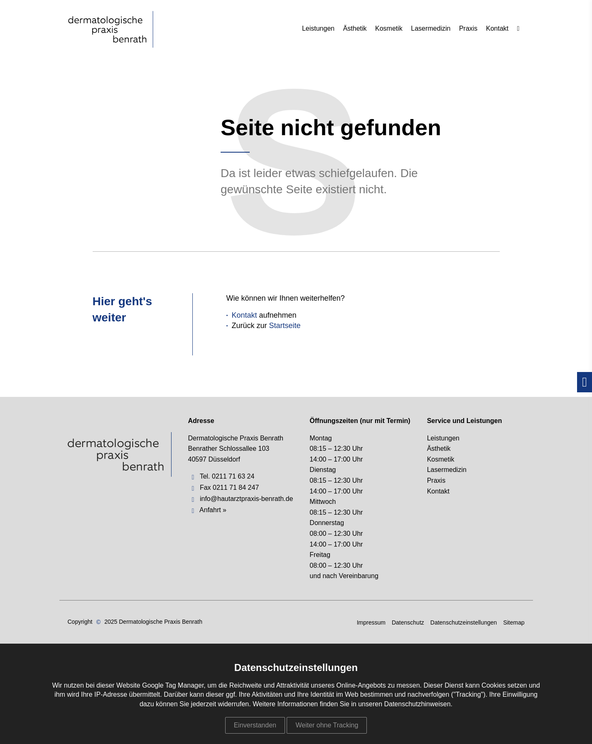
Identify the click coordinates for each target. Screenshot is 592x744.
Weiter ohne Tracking (326, 725)
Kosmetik (389, 28)
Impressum (371, 622)
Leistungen (318, 28)
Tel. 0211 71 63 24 (227, 476)
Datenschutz (408, 622)
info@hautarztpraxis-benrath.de (246, 498)
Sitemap (513, 622)
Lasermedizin (430, 28)
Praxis (468, 28)
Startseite (285, 325)
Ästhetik (355, 28)
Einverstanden (255, 725)
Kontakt (497, 28)
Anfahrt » (212, 509)
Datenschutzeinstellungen (463, 622)
